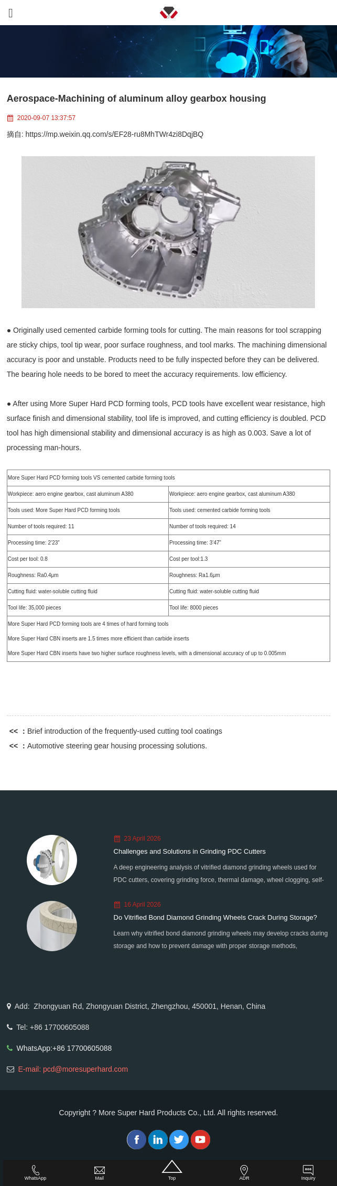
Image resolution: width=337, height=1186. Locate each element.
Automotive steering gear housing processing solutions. (117, 746)
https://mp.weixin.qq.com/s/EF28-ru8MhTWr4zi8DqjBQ (115, 134)
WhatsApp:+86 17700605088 (64, 1048)
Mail (99, 1173)
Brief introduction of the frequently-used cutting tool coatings (124, 731)
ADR (244, 1173)
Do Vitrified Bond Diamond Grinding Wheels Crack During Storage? (216, 917)
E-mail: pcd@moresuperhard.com (73, 1069)
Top (171, 1170)
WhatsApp (36, 1173)
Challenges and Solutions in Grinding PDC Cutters (190, 851)
